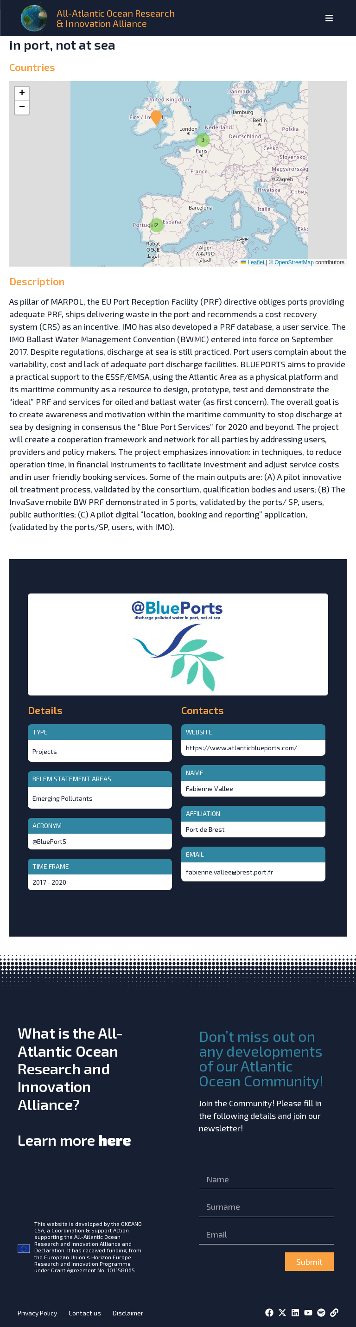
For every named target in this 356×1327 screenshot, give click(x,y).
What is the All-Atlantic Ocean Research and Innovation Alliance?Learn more (74, 1086)
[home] (35, 18)
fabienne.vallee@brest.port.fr (229, 872)
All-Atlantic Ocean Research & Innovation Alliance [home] (116, 18)
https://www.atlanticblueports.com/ (241, 748)
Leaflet (252, 262)
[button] (155, 224)
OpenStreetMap (294, 262)
